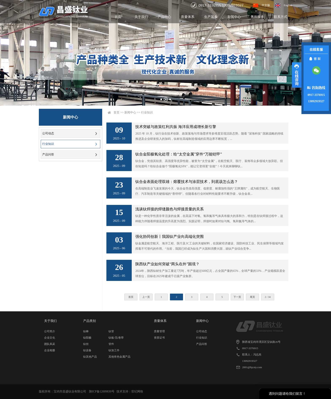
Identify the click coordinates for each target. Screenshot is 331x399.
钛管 (111, 331)
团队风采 (49, 344)
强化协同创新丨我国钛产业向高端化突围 (169, 236)
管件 (111, 344)
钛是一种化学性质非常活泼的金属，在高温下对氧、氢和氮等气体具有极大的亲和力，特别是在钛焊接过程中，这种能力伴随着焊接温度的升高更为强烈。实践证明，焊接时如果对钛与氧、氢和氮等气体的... (209, 218)
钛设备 (87, 350)
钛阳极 (87, 337)
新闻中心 (234, 17)
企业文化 (49, 337)
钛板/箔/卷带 (116, 337)
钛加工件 (114, 350)
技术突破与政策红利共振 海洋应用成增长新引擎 (175, 127)
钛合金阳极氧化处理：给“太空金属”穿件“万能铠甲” (178, 154)
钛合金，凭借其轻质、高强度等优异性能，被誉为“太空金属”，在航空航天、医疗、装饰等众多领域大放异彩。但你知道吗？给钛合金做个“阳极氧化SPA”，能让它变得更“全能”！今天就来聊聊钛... (209, 163)
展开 (296, 75)
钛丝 (86, 344)
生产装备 (211, 17)
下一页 (237, 297)
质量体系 (187, 17)
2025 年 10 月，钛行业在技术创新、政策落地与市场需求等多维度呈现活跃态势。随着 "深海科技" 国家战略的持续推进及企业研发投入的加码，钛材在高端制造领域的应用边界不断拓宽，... (209, 136)
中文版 (266, 5)
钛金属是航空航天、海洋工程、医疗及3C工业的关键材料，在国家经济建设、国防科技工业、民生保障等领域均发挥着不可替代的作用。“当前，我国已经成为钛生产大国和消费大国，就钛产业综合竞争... (209, 246)
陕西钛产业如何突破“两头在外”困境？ (167, 264)
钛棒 (86, 331)
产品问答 (48, 154)
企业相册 (49, 350)
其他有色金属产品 (119, 356)
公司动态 (48, 133)
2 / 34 (267, 297)
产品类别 (89, 321)
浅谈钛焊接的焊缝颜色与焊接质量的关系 (169, 209)
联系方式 (280, 17)
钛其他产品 (90, 356)
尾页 (252, 297)
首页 (118, 17)
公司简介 (49, 331)
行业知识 (48, 144)
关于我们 (141, 17)
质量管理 (159, 331)
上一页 (146, 297)
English (288, 5)
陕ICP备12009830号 (101, 391)
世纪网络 (137, 391)
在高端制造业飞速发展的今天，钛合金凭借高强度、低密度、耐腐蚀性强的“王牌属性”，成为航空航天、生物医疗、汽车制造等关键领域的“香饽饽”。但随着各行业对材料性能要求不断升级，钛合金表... (207, 191)
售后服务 (257, 17)
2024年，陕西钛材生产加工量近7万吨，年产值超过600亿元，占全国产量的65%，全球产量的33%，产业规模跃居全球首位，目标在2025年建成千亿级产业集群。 (210, 273)
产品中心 (164, 17)
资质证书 (159, 337)
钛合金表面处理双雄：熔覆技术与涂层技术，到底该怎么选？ (186, 182)
